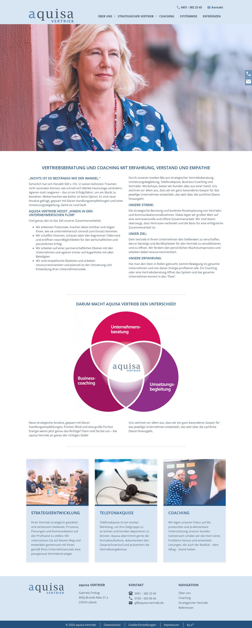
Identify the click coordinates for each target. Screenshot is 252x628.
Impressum (171, 625)
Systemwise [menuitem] (188, 16)
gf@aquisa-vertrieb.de (149, 603)
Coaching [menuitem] (166, 16)
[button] (157, 16)
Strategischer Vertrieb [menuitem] (136, 16)
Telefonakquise (117, 512)
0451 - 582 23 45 (191, 7)
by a (190, 625)
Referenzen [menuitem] (212, 16)
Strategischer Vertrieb (193, 603)
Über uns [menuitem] (105, 16)
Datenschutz (112, 625)
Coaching (179, 512)
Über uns (184, 593)
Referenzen (186, 608)
